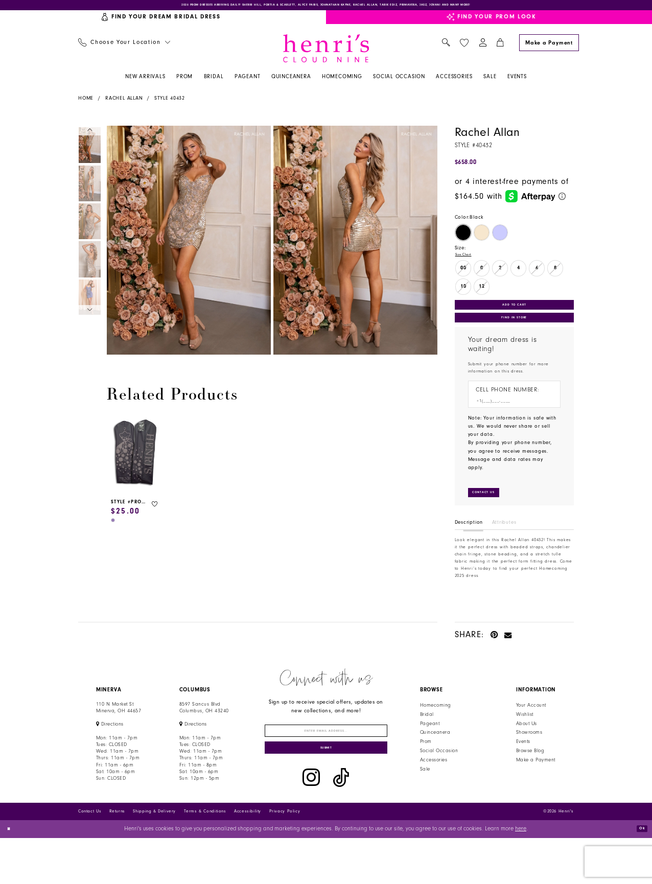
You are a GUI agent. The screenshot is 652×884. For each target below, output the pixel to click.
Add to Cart (514, 315)
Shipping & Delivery (154, 857)
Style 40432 (169, 104)
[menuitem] (124, 48)
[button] (483, 48)
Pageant (429, 753)
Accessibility (247, 857)
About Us (526, 753)
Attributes (504, 552)
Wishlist (524, 744)
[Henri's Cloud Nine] (326, 54)
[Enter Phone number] (510, 423)
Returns (117, 857)
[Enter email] (326, 764)
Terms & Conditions (205, 857)
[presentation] (135, 459)
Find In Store (514, 335)
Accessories (433, 789)
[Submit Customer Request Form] (492, 520)
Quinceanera (435, 762)
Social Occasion (439, 780)
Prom (426, 771)
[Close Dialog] (11, 875)
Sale (425, 799)
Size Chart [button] (468, 262)
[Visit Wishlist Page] (464, 48)
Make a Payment (535, 789)
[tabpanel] (187, 246)
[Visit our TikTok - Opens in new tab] (341, 823)
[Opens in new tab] (110, 754)
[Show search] (446, 48)
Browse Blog (530, 780)
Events (523, 771)
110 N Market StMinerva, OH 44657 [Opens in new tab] (118, 737)
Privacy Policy (284, 857)
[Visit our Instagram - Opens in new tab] (311, 823)
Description (469, 552)
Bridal (427, 744)
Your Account (531, 735)
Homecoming (435, 735)
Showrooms (529, 762)
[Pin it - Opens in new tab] (494, 664)
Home (86, 104)
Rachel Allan (124, 104)
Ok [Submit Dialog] (638, 874)
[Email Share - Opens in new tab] (508, 664)
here (520, 875)
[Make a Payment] (548, 48)
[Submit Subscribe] (326, 790)
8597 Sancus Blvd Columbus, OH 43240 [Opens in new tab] (204, 737)
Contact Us (89, 857)
